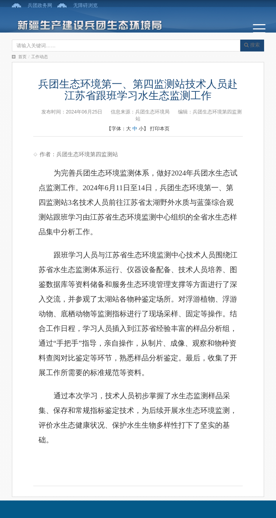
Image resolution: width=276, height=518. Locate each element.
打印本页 (160, 128)
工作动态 (39, 56)
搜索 (252, 45)
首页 (22, 56)
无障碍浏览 (85, 5)
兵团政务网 (40, 5)
